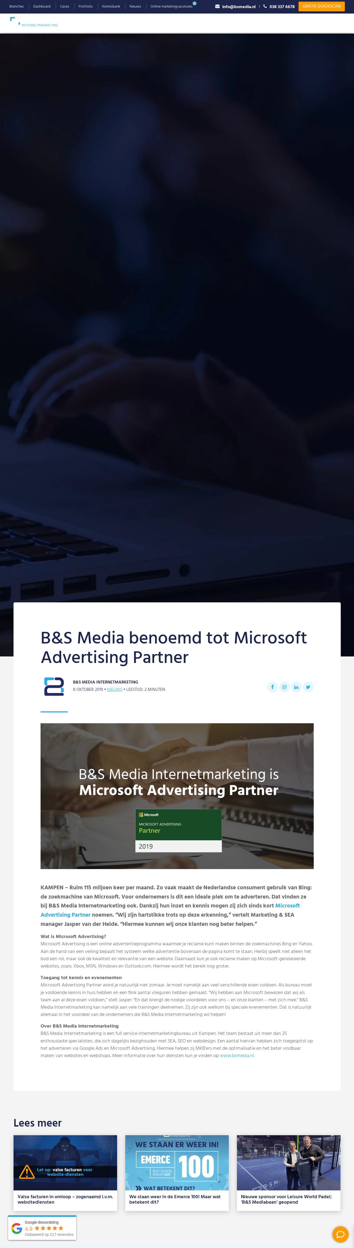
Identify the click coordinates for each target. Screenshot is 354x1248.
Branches (16, 7)
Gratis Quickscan (322, 6)
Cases (64, 7)
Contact (332, 23)
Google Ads (125, 23)
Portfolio (86, 7)
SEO (97, 23)
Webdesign (160, 23)
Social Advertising (200, 23)
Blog (312, 23)
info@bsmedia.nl (235, 6)
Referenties (289, 23)
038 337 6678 (279, 6)
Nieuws (135, 7)
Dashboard (42, 7)
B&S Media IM (39, 21)
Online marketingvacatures (172, 7)
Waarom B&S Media (249, 23)
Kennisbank (111, 7)
